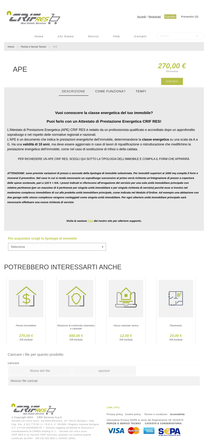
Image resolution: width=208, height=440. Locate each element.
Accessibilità (177, 414)
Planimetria (176, 325)
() (190, 16)
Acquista (172, 81)
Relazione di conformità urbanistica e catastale (76, 327)
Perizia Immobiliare (26, 325)
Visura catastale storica (126, 325)
